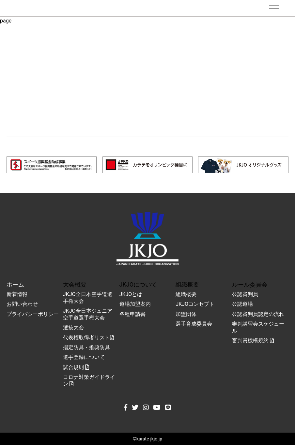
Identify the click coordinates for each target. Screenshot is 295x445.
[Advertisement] (147, 81)
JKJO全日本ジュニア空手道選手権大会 (87, 314)
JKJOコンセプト (195, 304)
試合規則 (76, 367)
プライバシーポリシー (33, 314)
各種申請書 (132, 314)
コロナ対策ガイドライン (89, 380)
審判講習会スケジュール (258, 327)
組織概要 (186, 294)
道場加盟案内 (135, 304)
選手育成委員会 (194, 324)
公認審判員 (245, 294)
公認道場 (242, 304)
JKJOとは (131, 294)
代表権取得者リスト (88, 337)
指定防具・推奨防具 (86, 347)
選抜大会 (73, 327)
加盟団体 (186, 314)
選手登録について (84, 357)
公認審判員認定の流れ (258, 314)
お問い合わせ (22, 304)
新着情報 (17, 294)
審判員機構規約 (253, 340)
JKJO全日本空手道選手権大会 (87, 297)
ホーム (15, 285)
